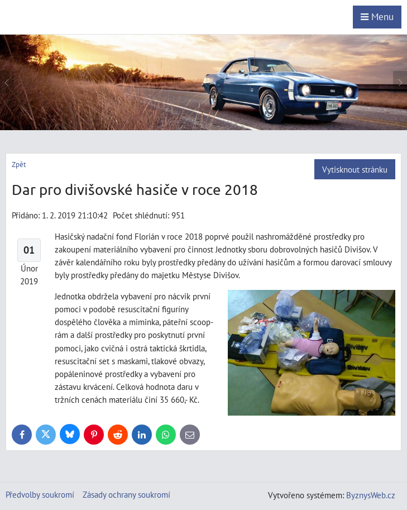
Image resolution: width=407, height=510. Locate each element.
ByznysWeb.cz (370, 495)
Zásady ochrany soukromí (126, 494)
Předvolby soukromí (40, 494)
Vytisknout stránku (354, 169)
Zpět (19, 164)
